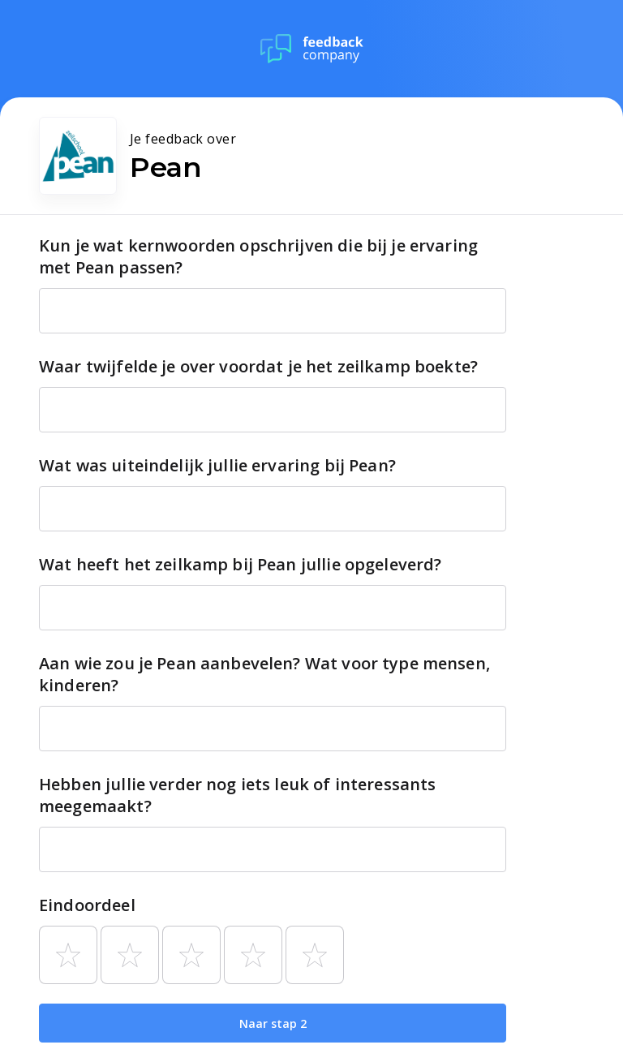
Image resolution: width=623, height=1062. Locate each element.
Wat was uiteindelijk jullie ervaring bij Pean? (217, 465)
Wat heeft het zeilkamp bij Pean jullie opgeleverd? (240, 564)
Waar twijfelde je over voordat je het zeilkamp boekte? (258, 366)
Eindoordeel (87, 905)
